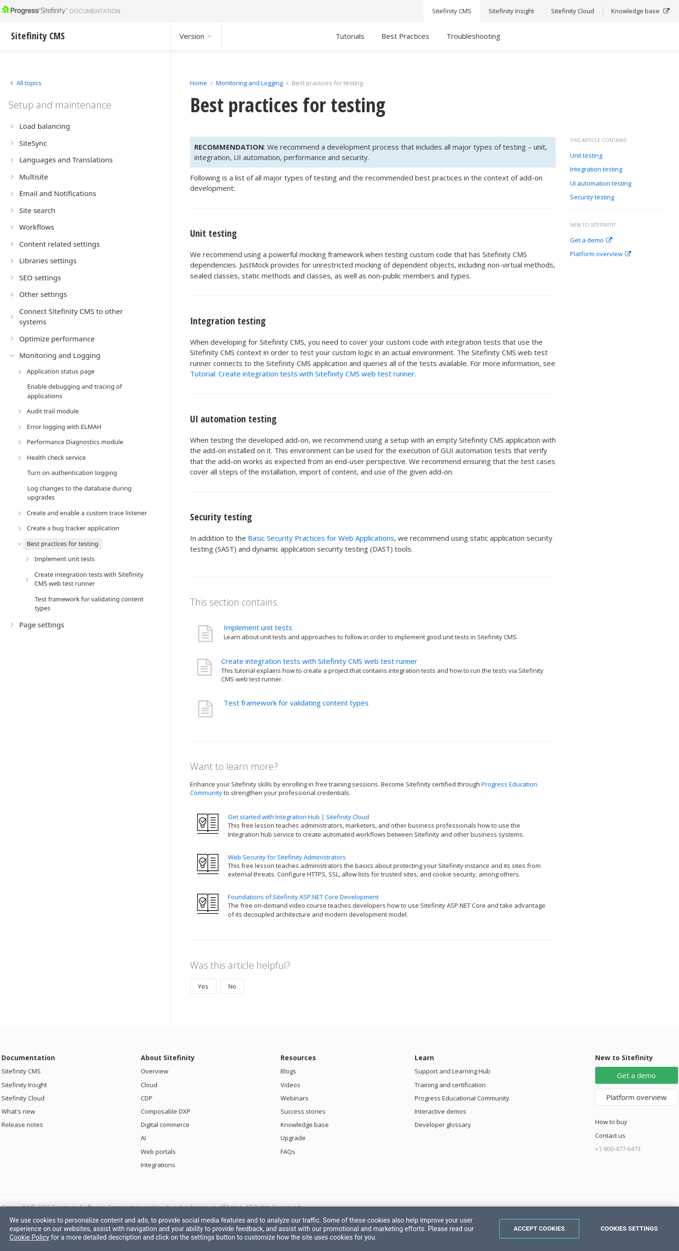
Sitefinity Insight (24, 1085)
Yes (203, 986)
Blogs (288, 1071)
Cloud (149, 1085)
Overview (154, 1071)
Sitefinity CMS (21, 1071)
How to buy (611, 1121)
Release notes (22, 1124)
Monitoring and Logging (249, 83)
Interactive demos (440, 1111)
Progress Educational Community (462, 1098)
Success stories (303, 1111)
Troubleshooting (473, 36)
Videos (290, 1085)
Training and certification (450, 1085)
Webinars (294, 1098)
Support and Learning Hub (452, 1071)
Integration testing (596, 169)
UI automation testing (600, 184)
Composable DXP (165, 1111)
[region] (339, 1228)
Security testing (592, 197)
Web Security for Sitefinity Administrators (287, 857)
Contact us (610, 1135)
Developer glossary (443, 1124)
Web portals (158, 1151)
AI (143, 1138)
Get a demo (591, 240)
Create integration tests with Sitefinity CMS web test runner (319, 661)
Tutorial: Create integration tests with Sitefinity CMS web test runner (302, 373)
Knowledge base (305, 1124)
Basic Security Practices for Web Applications (321, 538)
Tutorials (349, 36)
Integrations (158, 1165)
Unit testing (586, 156)
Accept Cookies (539, 1228)
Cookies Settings (629, 1228)
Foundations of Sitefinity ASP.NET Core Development (303, 897)
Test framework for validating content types (296, 702)
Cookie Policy (29, 1237)
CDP (147, 1098)
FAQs (288, 1151)
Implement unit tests (258, 627)
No (232, 986)
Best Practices (405, 36)
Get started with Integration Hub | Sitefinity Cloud (298, 817)
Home (198, 83)
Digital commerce (165, 1124)
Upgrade (293, 1138)
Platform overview (600, 254)
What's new (18, 1111)
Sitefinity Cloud (23, 1098)
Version (196, 36)
